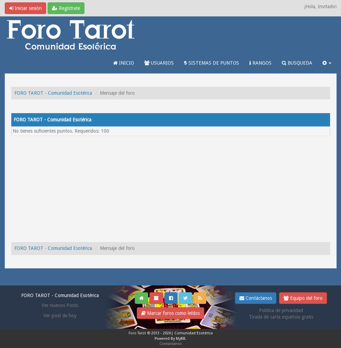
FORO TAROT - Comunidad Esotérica (53, 93)
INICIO (123, 63)
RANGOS (260, 63)
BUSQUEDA (297, 63)
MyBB (180, 338)
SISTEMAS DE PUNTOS (211, 63)
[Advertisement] (170, 187)
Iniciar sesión (25, 8)
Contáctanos (255, 298)
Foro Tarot (137, 333)
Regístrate (66, 8)
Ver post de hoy (60, 315)
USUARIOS (159, 63)
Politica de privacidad (281, 310)
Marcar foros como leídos (170, 313)
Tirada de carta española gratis (281, 317)
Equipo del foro (303, 298)
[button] (327, 63)
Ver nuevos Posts (60, 305)
